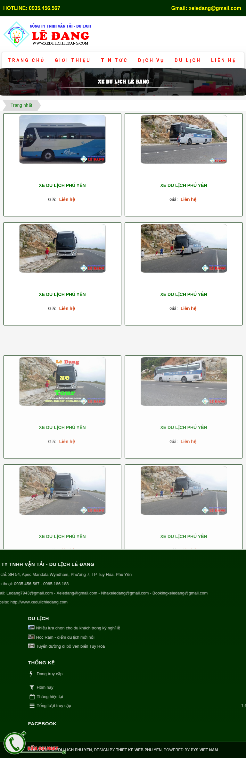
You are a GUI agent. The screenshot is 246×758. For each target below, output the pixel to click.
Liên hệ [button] (223, 60)
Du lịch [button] (188, 60)
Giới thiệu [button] (73, 60)
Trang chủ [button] (26, 60)
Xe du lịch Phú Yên (62, 185)
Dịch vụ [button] (151, 60)
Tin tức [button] (114, 60)
